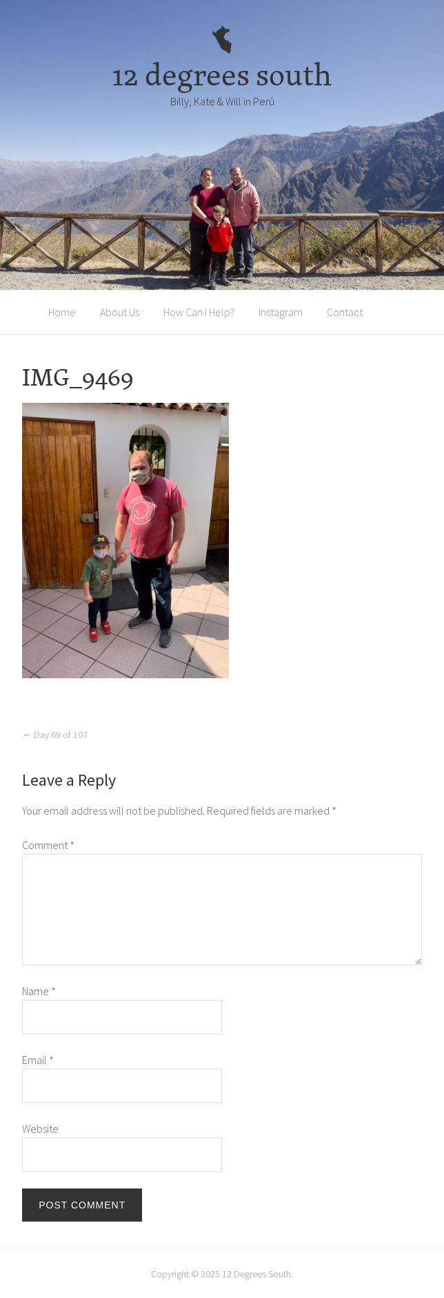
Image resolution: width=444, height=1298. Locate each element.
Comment (48, 845)
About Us (119, 312)
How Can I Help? (198, 312)
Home (62, 312)
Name (39, 991)
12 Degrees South (256, 1274)
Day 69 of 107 (55, 735)
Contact (345, 312)
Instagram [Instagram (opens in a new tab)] (281, 312)
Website (40, 1128)
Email (38, 1060)
